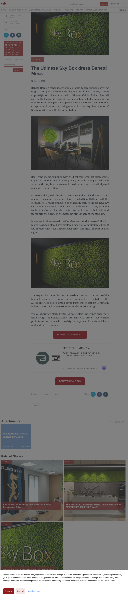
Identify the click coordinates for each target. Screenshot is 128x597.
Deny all (20, 591)
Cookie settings (34, 591)
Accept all (8, 591)
